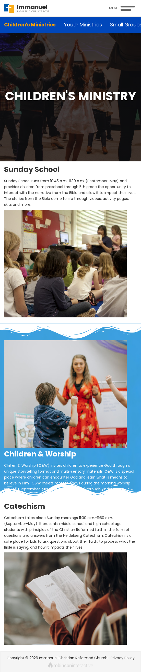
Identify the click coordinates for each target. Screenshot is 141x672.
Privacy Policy (123, 657)
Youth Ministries (83, 24)
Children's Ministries (30, 24)
